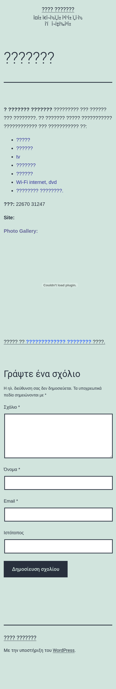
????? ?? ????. (54, 341)
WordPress (64, 650)
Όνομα (12, 469)
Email (11, 501)
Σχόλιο (12, 407)
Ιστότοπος (14, 532)
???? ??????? (58, 9)
